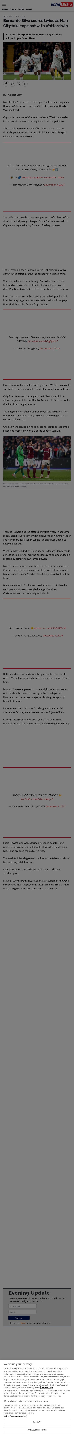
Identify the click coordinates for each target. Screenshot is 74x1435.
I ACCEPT (37, 1422)
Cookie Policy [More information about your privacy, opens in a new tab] (47, 1387)
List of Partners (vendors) (15, 1416)
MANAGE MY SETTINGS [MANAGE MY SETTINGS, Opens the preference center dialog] (36, 1430)
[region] (37, 1397)
